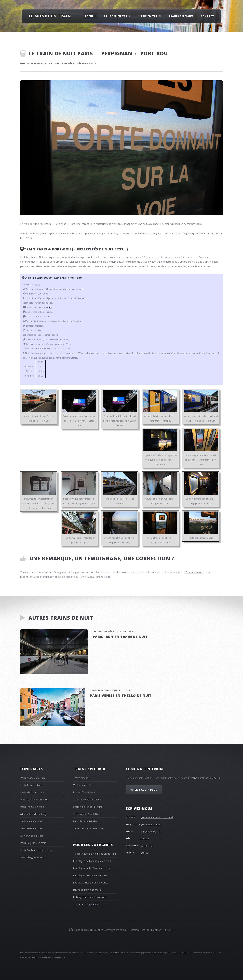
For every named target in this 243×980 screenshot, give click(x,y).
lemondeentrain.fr (151, 831)
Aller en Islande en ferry (33, 814)
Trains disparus (81, 778)
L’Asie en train (149, 16)
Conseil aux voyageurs (85, 904)
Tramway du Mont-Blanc (87, 814)
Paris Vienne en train (31, 821)
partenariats (148, 845)
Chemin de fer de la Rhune (87, 806)
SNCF (37, 284)
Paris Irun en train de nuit (120, 636)
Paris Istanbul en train (32, 778)
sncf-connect (78, 289)
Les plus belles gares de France (90, 882)
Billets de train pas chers (87, 889)
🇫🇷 (50, 307)
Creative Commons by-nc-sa (204, 778)
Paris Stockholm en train (34, 799)
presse (144, 852)
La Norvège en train (31, 835)
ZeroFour (145, 929)
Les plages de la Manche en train (91, 868)
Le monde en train (50, 15)
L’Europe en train (117, 16)
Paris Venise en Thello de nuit (121, 695)
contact (145, 838)
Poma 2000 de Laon (84, 792)
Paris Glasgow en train (32, 857)
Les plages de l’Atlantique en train (92, 861)
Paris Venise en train (31, 828)
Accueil (90, 16)
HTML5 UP (167, 929)
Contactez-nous (194, 572)
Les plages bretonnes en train (90, 875)
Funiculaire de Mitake (85, 821)
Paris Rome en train (31, 785)
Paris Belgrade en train (33, 842)
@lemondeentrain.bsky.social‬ (157, 817)
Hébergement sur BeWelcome (90, 897)
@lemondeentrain (150, 824)
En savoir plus (146, 789)
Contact (207, 16)
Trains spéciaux (181, 16)
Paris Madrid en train (32, 792)
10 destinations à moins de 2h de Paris (94, 853)
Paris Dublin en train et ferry (36, 850)
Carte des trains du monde (88, 828)
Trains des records (83, 785)
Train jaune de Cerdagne (87, 799)
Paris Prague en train (32, 806)
